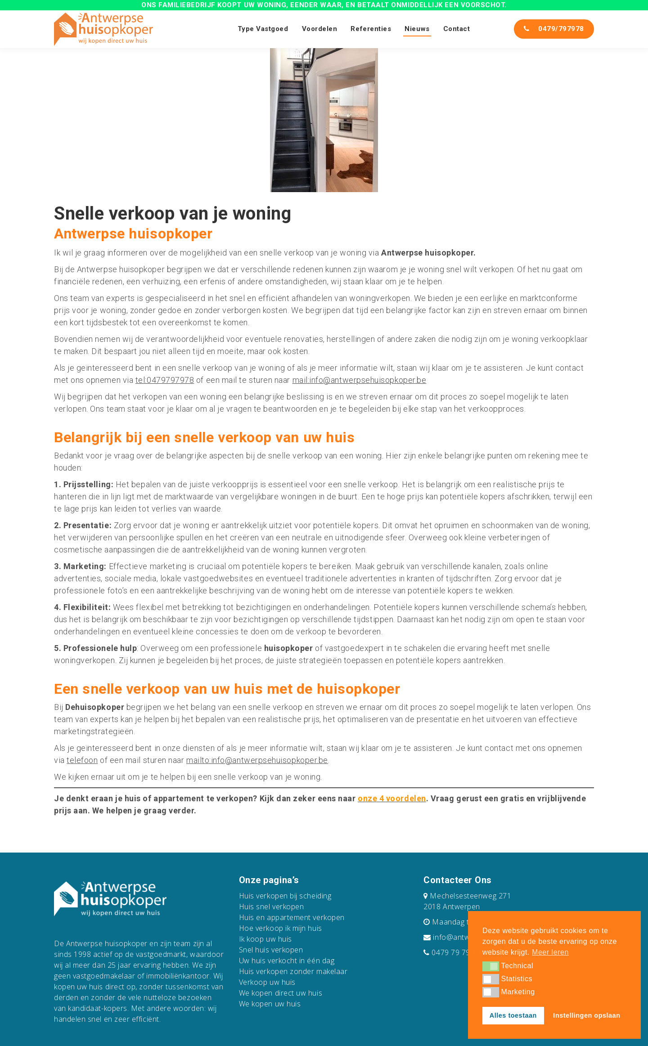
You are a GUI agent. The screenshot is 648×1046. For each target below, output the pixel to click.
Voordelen (320, 29)
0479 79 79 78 (456, 952)
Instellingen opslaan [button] (586, 1015)
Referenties (371, 29)
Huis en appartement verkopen (292, 917)
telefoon (82, 760)
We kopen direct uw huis (280, 993)
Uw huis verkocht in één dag (287, 960)
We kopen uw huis (270, 1004)
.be (421, 380)
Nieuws (417, 29)
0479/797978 (554, 29)
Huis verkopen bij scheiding (285, 896)
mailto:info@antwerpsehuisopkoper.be (257, 760)
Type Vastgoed (263, 29)
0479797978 (170, 380)
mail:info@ (311, 380)
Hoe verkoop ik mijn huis (280, 928)
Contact (456, 29)
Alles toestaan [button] (513, 1015)
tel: (141, 380)
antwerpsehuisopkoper (373, 380)
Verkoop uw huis (267, 982)
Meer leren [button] (550, 952)
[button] (490, 966)
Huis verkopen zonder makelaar (293, 971)
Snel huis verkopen (271, 950)
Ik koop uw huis (265, 939)
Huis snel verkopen (271, 906)
